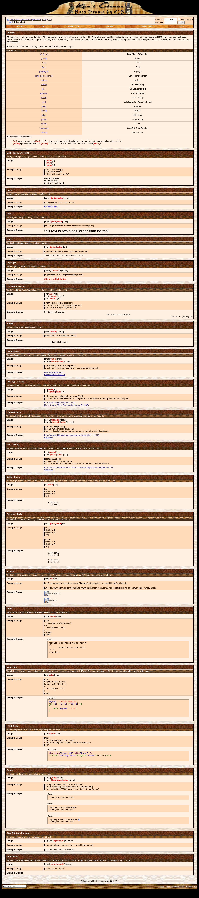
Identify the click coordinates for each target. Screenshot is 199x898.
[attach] (43, 132)
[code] (44, 110)
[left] (37, 76)
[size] (43, 63)
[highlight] (43, 71)
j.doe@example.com (53, 372)
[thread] (43, 93)
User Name (159, 19)
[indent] (43, 80)
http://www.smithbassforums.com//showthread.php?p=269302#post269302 (78, 467)
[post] (43, 97)
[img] (44, 106)
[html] (43, 119)
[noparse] (43, 128)
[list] (44, 102)
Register (20, 26)
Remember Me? (185, 20)
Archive (189, 886)
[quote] (44, 124)
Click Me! (48, 437)
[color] (44, 58)
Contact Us (163, 886)
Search (181, 26)
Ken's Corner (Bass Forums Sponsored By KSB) (28, 20)
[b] (40, 54)
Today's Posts (146, 26)
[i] (44, 54)
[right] (42, 76)
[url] (44, 89)
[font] (44, 67)
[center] (49, 76)
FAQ (50, 20)
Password (159, 22)
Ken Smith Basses (176, 886)
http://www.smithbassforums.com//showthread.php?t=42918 (71, 435)
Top (195, 886)
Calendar (109, 26)
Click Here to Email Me (54, 374)
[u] (47, 54)
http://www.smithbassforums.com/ (59, 403)
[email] (44, 84)
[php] (44, 115)
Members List (73, 26)
